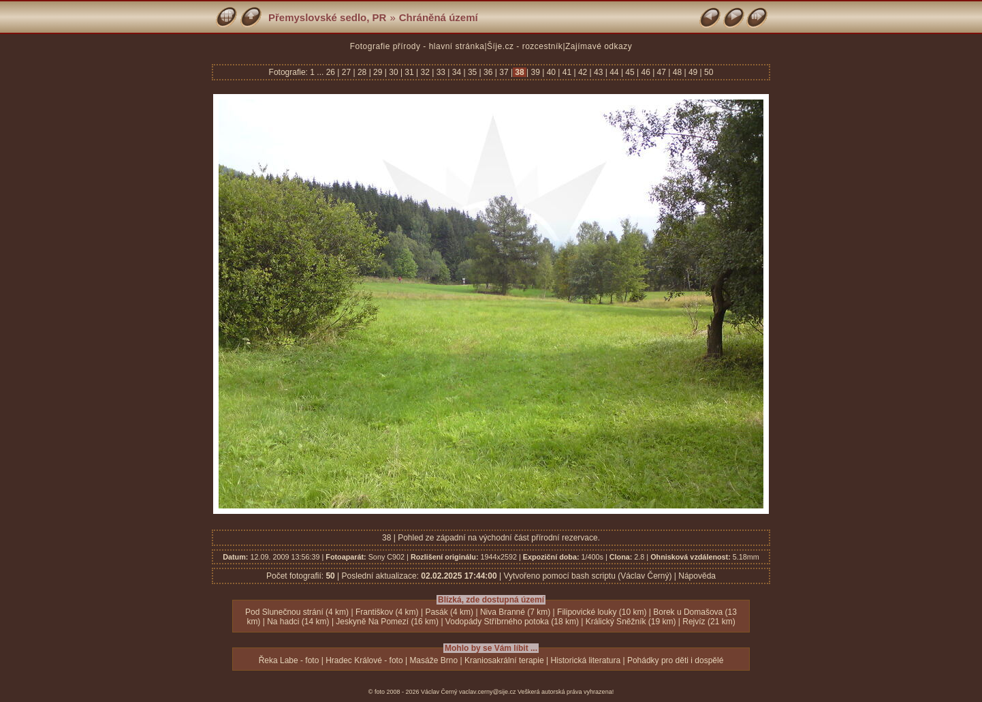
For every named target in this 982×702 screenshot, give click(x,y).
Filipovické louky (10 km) (601, 612)
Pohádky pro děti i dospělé (675, 660)
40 (551, 72)
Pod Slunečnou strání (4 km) (297, 612)
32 (425, 72)
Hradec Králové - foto (364, 660)
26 (332, 72)
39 (535, 72)
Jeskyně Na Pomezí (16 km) (387, 621)
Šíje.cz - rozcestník (525, 46)
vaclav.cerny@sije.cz (487, 691)
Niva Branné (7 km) (515, 612)
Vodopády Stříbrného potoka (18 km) (512, 621)
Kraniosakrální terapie (504, 660)
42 (583, 72)
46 (645, 72)
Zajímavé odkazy (598, 46)
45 (630, 72)
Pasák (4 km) (449, 612)
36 (488, 72)
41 (566, 72)
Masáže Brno (433, 660)
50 (708, 72)
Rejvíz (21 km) (708, 621)
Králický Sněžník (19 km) (631, 621)
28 (362, 72)
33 (440, 72)
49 (693, 72)
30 (393, 72)
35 (472, 72)
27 (346, 72)
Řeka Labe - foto (289, 660)
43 (598, 72)
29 (378, 72)
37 (504, 72)
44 (614, 72)
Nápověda (697, 576)
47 (661, 72)
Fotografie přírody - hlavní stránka (417, 46)
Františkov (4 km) (387, 612)
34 (456, 72)
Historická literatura (585, 660)
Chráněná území (438, 17)
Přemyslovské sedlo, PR (327, 17)
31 (409, 72)
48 (677, 72)
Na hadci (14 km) (298, 621)
